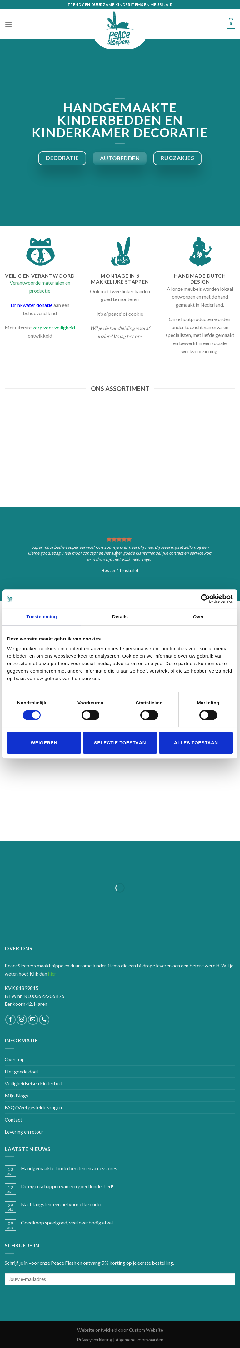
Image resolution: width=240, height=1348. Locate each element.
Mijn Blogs (16, 1095)
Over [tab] (198, 616)
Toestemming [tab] (42, 616)
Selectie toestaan (120, 742)
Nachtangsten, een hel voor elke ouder (61, 1204)
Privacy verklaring (94, 1339)
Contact (13, 1119)
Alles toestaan (196, 742)
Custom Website (146, 1330)
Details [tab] (120, 616)
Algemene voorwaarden (139, 1339)
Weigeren (44, 742)
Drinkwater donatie (31, 305)
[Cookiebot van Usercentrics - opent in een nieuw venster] (205, 598)
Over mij (14, 1059)
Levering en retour (24, 1132)
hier (52, 973)
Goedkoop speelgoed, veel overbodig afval (67, 1222)
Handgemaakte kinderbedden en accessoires (69, 1168)
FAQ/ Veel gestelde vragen (33, 1107)
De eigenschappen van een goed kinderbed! (67, 1186)
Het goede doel (21, 1071)
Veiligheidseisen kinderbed (33, 1083)
